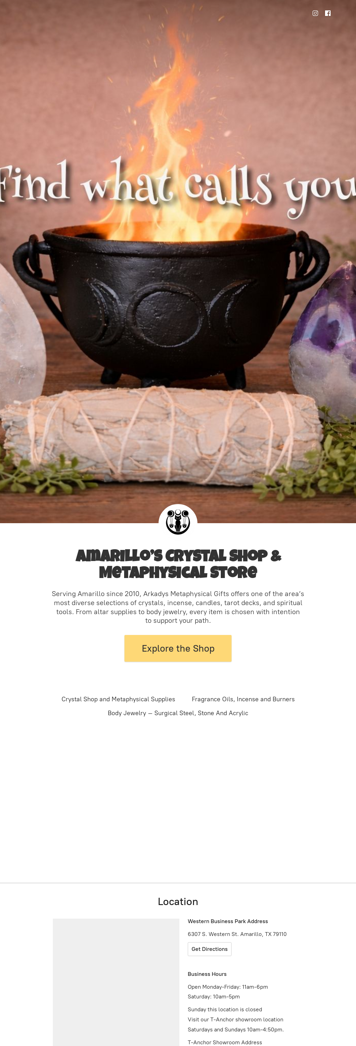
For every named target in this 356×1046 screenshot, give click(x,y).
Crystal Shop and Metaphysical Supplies (118, 699)
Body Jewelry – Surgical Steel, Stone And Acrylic (178, 713)
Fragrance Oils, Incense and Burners (243, 699)
